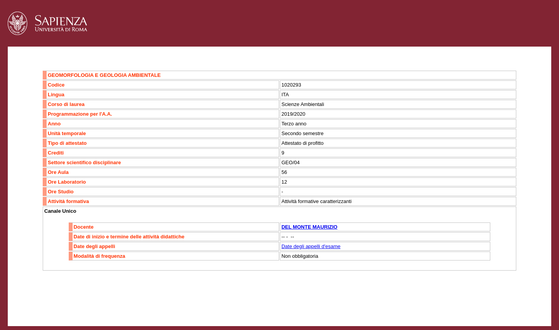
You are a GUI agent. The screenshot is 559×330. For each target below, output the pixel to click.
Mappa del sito (92, 309)
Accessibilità (56, 309)
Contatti (28, 309)
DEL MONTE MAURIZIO (309, 227)
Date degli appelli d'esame (310, 246)
